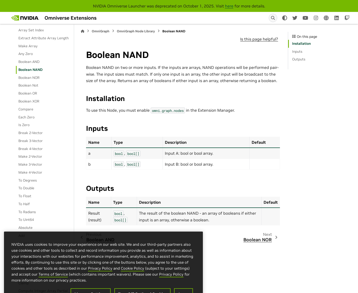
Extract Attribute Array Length (43, 38)
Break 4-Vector (30, 148)
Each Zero (26, 117)
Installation (301, 43)
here (229, 5)
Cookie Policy (132, 288)
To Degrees (27, 180)
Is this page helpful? (259, 39)
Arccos (23, 243)
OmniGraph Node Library (136, 31)
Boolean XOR (28, 101)
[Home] (82, 31)
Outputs (298, 59)
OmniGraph (100, 31)
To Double (26, 188)
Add (21, 235)
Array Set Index (31, 30)
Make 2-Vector (30, 156)
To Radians (27, 212)
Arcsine (24, 251)
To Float (24, 196)
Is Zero (24, 125)
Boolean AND (29, 61)
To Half (24, 204)
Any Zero (25, 53)
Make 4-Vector (30, 172)
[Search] (273, 18)
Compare (25, 109)
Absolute (25, 227)
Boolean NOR (29, 77)
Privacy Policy (100, 288)
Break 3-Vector (30, 141)
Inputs (297, 51)
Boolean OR (27, 93)
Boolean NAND (30, 69)
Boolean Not (28, 85)
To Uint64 (26, 219)
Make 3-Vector (30, 164)
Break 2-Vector (30, 133)
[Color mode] (285, 18)
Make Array (28, 46)
